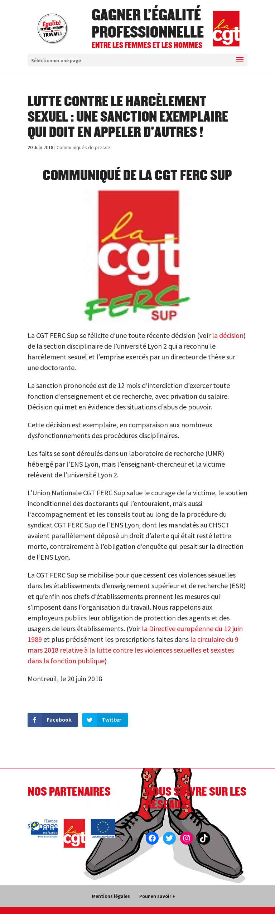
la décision (227, 335)
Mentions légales (111, 896)
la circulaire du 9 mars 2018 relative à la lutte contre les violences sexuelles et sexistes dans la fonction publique (133, 650)
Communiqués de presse (83, 147)
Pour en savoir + (157, 896)
